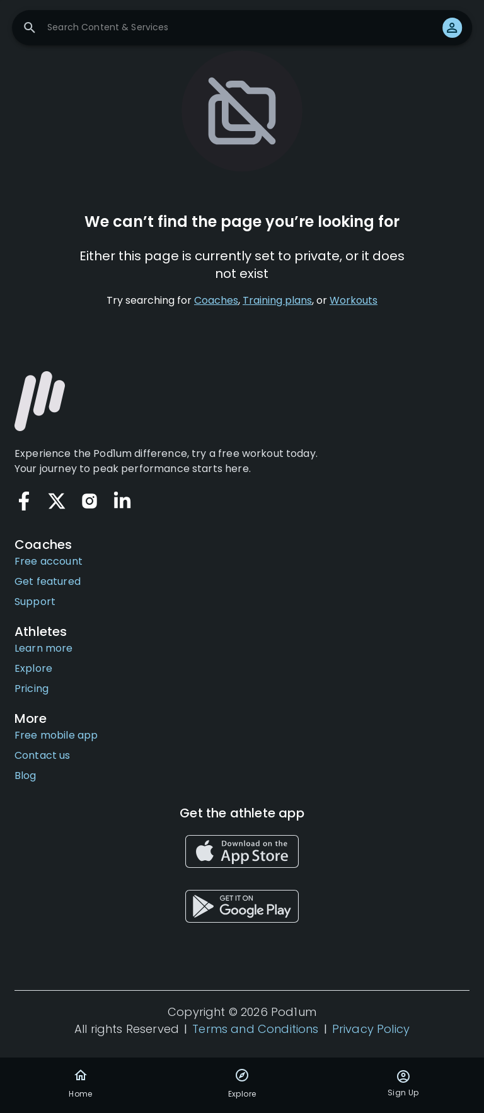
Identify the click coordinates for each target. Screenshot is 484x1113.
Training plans (277, 300)
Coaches (216, 300)
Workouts (353, 300)
